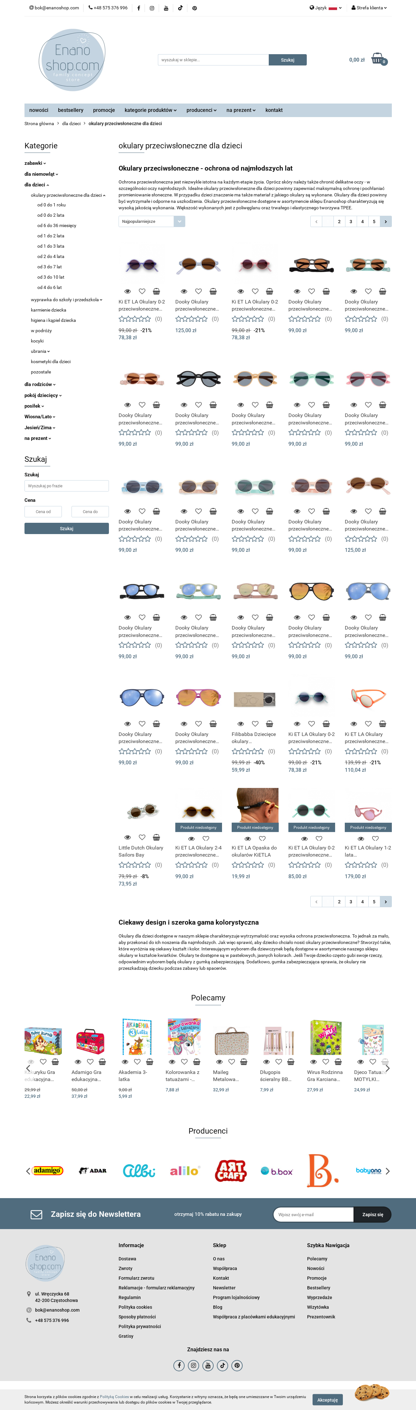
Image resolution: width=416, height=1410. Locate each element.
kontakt (274, 110)
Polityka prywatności (140, 1326)
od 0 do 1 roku (51, 204)
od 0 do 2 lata (50, 215)
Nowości (315, 1268)
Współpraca (225, 1268)
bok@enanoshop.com (57, 1310)
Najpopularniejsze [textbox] (138, 221)
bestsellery (70, 110)
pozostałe (41, 371)
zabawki (35, 163)
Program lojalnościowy (236, 1297)
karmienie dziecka (48, 310)
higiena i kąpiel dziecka (53, 320)
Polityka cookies (135, 1307)
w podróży (41, 330)
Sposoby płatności (137, 1316)
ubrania (40, 351)
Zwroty (125, 1268)
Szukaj (66, 528)
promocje (104, 110)
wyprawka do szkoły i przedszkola (66, 299)
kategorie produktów (151, 110)
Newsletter (224, 1287)
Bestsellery (318, 1287)
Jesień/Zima (39, 428)
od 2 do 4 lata (50, 256)
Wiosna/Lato (39, 417)
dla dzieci (36, 185)
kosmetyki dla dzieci (51, 361)
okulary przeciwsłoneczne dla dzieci (68, 195)
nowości (38, 110)
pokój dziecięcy (43, 395)
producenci (202, 110)
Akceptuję (327, 1399)
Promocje (317, 1278)
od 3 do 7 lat (49, 266)
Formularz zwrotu (136, 1278)
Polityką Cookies (114, 1397)
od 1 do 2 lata (50, 235)
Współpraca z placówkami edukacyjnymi (254, 1316)
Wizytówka (318, 1307)
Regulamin (130, 1297)
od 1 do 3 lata (50, 246)
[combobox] (152, 221)
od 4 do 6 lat (49, 287)
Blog (217, 1307)
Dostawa (127, 1258)
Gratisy (126, 1336)
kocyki (37, 340)
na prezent (241, 110)
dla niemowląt (41, 174)
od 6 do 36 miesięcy (56, 225)
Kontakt (221, 1278)
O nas (219, 1258)
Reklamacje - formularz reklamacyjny (157, 1287)
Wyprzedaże (319, 1297)
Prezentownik (321, 1316)
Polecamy (317, 1258)
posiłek (34, 406)
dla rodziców (40, 384)
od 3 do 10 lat (50, 277)
